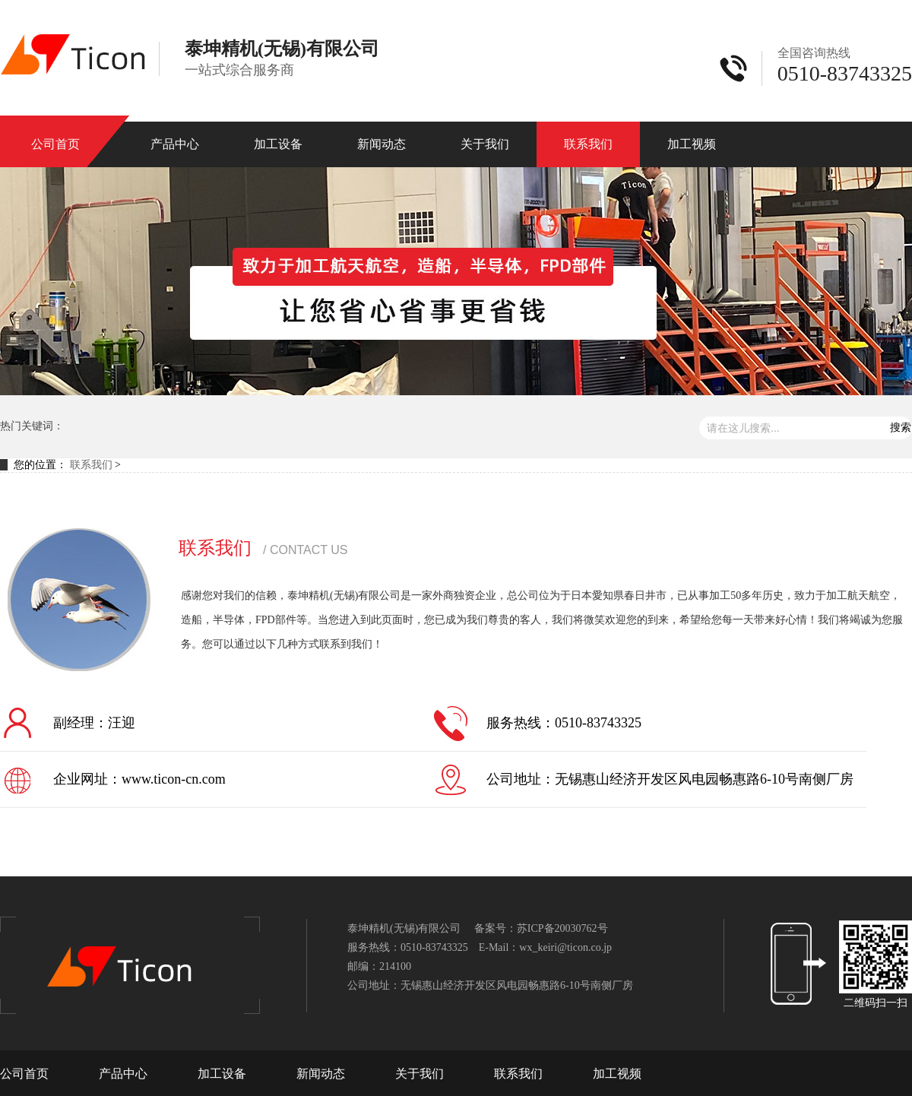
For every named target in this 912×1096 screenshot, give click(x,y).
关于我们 (485, 144)
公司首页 (55, 144)
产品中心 (174, 144)
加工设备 (278, 144)
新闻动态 (381, 144)
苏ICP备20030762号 (562, 928)
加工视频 (691, 144)
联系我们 (588, 144)
